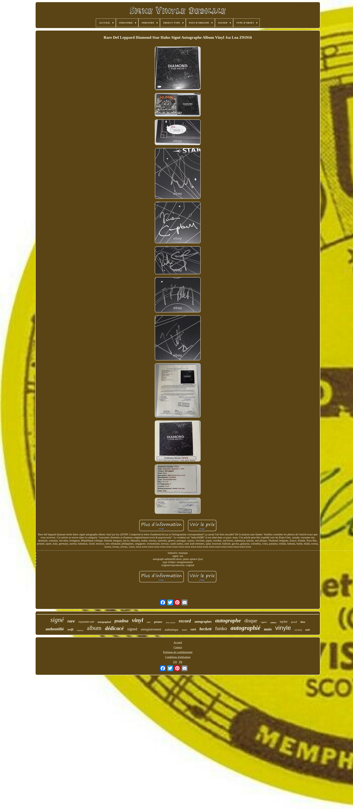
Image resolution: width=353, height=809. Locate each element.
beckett (205, 629)
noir (307, 629)
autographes (203, 621)
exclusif (298, 629)
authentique (171, 629)
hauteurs (80, 630)
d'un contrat (170, 622)
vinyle (283, 627)
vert (193, 629)
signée (264, 622)
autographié (245, 628)
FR (180, 661)
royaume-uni (86, 621)
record (185, 621)
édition (273, 622)
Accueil (178, 642)
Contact (178, 647)
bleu (303, 622)
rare (71, 621)
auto (149, 622)
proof (294, 621)
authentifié (55, 629)
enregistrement (151, 629)
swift (70, 629)
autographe (228, 620)
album (94, 628)
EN (175, 661)
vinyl (137, 620)
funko (221, 628)
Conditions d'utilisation (178, 657)
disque (250, 620)
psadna (122, 620)
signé (57, 619)
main (268, 629)
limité (184, 630)
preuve (158, 621)
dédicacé (114, 628)
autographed (104, 622)
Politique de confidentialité (177, 652)
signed (132, 629)
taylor (284, 621)
